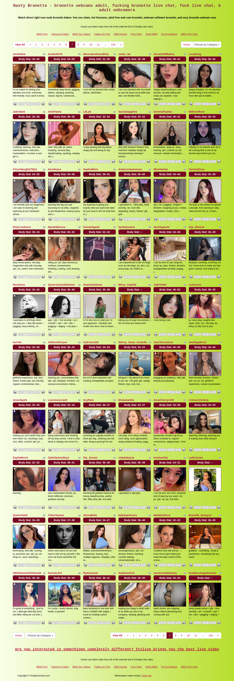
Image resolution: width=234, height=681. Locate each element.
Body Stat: (29, 59)
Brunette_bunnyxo (200, 515)
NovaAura (19, 284)
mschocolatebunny (165, 572)
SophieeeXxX (126, 572)
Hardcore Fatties (60, 34)
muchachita (161, 457)
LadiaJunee (196, 457)
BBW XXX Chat (189, 34)
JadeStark (19, 111)
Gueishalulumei (92, 284)
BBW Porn (42, 34)
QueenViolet (20, 515)
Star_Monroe (197, 227)
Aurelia (17, 342)
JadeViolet (160, 284)
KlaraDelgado (91, 227)
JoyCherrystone (163, 342)
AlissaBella (90, 515)
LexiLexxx (195, 284)
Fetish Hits (146, 675)
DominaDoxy (197, 169)
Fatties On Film (102, 34)
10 (90, 44)
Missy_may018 (127, 284)
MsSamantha (126, 400)
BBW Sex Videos (81, 34)
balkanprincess (127, 515)
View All (20, 44)
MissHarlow (161, 169)
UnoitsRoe (19, 54)
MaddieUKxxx (162, 515)
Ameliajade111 (198, 342)
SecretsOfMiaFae (164, 54)
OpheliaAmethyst (58, 457)
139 (113, 44)
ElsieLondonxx (22, 227)
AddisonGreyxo (57, 342)
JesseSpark (20, 400)
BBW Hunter (120, 34)
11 (98, 44)
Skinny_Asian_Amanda (132, 342)
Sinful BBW (151, 34)
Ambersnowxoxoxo (130, 169)
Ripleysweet (90, 572)
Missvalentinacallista (96, 54)
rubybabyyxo (126, 457)
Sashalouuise (126, 227)
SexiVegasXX (162, 227)
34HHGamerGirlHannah (27, 572)
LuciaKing (195, 54)
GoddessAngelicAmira (202, 572)
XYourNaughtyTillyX (25, 169)
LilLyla (87, 111)
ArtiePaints (55, 111)
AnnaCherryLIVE (164, 400)
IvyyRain (88, 400)
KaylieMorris (20, 457)
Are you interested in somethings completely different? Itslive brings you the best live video (117, 649)
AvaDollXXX (55, 54)
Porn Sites (136, 34)
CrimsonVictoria (199, 400)
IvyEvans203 (91, 342)
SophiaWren (90, 169)
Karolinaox (54, 169)
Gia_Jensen (90, 457)
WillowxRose (197, 111)
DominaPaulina (163, 111)
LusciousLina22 (57, 400)
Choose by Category (207, 44)
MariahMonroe (57, 227)
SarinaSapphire (127, 111)
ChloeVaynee (56, 515)
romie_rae (124, 54)
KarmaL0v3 (55, 572)
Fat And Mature (169, 34)
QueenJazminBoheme (61, 284)
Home (186, 44)
